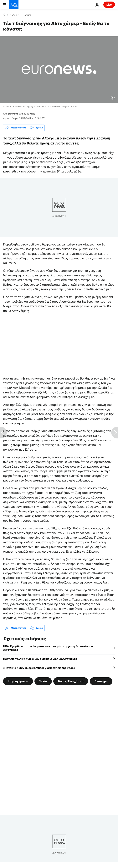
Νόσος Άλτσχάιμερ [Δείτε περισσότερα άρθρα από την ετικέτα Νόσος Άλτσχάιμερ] (70, 681)
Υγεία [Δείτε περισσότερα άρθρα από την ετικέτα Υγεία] (43, 681)
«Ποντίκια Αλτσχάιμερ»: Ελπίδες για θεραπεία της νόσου (39, 667)
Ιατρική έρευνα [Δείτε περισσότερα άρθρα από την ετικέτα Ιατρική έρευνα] (18, 681)
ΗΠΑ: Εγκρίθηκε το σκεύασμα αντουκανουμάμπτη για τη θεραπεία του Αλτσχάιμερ (48, 648)
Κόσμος (27, 15)
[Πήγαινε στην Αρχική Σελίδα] (13, 4)
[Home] (4, 15)
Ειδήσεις (14, 15)
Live (109, 4)
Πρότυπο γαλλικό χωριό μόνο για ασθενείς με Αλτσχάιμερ (40, 658)
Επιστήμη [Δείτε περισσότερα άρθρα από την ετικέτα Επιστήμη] (101, 681)
